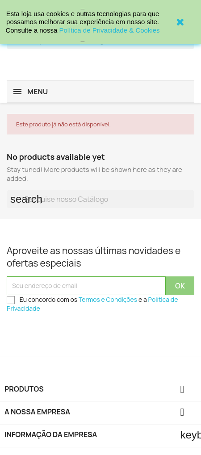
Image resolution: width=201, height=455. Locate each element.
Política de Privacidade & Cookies (109, 30)
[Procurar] (100, 199)
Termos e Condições (108, 299)
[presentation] (74, 334)
